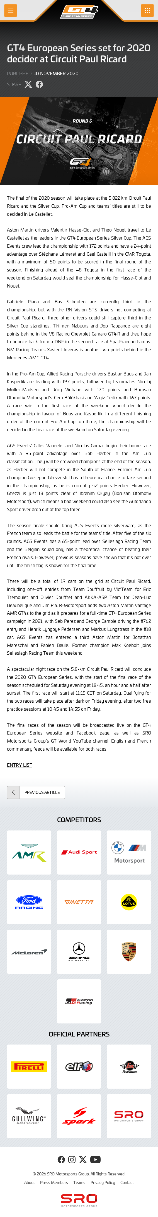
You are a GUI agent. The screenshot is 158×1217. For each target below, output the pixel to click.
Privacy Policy (103, 1182)
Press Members (54, 1182)
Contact (127, 1182)
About (29, 1182)
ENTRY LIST (19, 765)
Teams (79, 1182)
